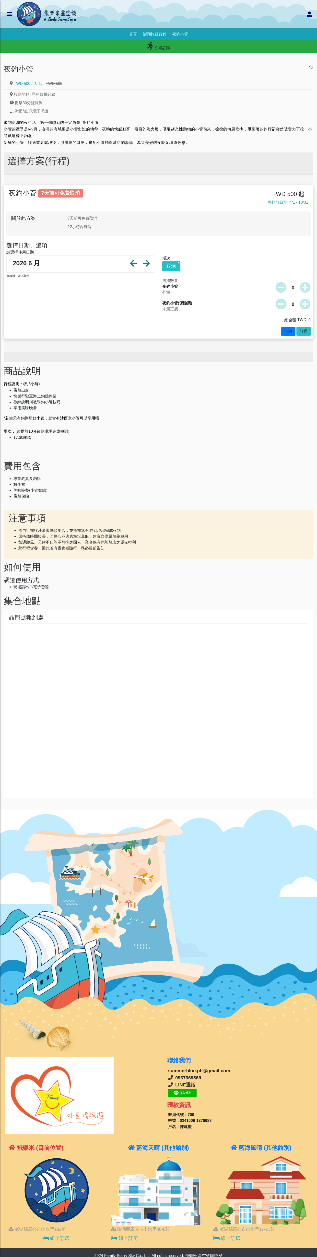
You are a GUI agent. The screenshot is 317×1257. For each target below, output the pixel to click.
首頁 (133, 34)
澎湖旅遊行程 (154, 34)
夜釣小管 (180, 34)
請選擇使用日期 (20, 252)
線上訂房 (56, 1238)
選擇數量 (170, 281)
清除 (288, 331)
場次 (166, 258)
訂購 (303, 331)
